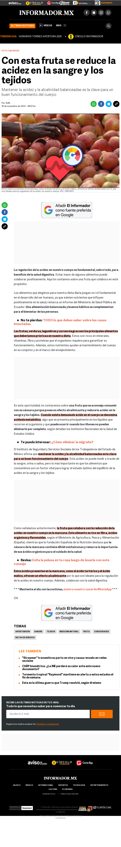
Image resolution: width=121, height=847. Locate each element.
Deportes (63, 785)
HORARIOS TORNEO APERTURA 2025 (40, 36)
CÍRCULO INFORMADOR (89, 36)
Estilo (5, 51)
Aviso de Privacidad (47, 816)
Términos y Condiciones (47, 724)
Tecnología (79, 785)
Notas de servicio (25, 638)
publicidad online (69, 794)
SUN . (8, 103)
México (29, 785)
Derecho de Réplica (64, 816)
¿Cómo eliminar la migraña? (72, 442)
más (61, 26)
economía (67, 789)
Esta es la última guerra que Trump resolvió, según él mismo (61, 683)
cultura (53, 789)
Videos (45, 25)
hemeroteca (48, 794)
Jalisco (16, 785)
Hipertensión (22, 632)
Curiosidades (101, 632)
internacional (45, 785)
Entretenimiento (99, 785)
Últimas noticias (22, 26)
